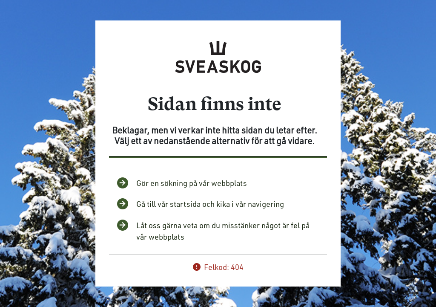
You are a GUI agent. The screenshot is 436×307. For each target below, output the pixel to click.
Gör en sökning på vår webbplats (191, 183)
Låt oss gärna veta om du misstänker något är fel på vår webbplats (223, 231)
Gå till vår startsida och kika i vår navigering (210, 204)
